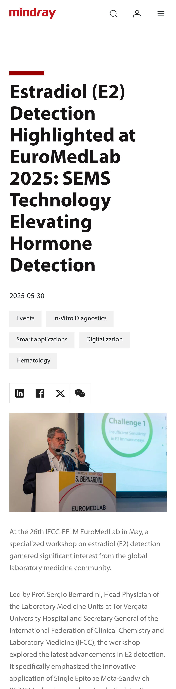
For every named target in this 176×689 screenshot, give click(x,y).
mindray (33, 13)
